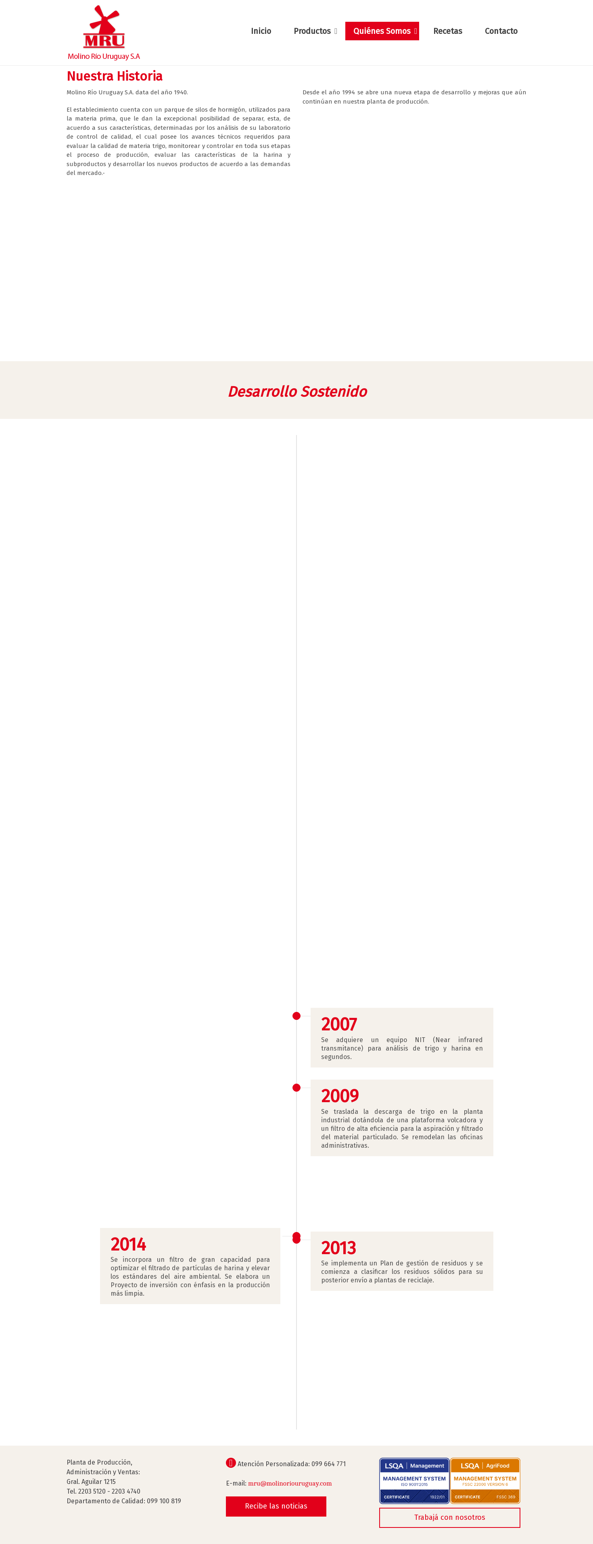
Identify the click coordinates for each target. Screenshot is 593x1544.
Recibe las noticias (276, 1506)
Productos (312, 31)
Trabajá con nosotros (449, 1517)
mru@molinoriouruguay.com (290, 1483)
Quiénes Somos (382, 31)
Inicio (261, 31)
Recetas (447, 31)
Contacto (501, 31)
